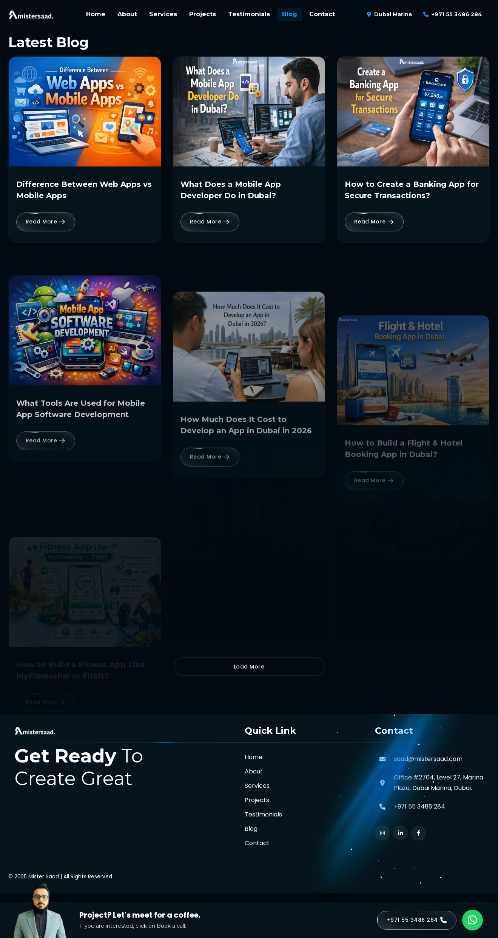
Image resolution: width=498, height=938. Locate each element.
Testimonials (249, 14)
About (127, 14)
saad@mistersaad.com (428, 759)
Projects (202, 14)
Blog (289, 14)
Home (95, 14)
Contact (322, 14)
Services (163, 14)
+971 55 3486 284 (457, 14)
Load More (249, 666)
